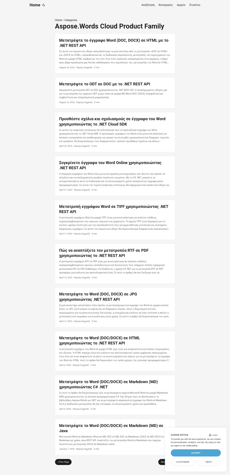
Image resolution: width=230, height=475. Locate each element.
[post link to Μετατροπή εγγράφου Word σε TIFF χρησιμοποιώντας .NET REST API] (115, 220)
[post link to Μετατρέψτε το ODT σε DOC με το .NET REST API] (115, 93)
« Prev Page (63, 462)
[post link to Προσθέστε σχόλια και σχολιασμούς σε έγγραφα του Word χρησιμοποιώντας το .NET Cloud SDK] (115, 132)
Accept (195, 453)
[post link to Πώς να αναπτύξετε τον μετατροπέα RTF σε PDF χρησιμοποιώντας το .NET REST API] (115, 263)
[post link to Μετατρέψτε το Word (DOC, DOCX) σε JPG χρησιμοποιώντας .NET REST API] (115, 307)
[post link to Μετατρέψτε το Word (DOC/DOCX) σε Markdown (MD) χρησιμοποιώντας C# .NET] (115, 395)
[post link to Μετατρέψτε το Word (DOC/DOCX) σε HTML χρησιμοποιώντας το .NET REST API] (115, 351)
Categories (70, 20)
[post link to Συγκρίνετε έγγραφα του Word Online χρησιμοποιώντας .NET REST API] (115, 176)
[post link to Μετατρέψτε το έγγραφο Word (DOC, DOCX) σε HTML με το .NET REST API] (115, 53)
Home (35, 5)
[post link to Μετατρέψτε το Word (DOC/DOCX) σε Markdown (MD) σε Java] (115, 437)
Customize (182, 462)
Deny (209, 462)
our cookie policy (189, 445)
